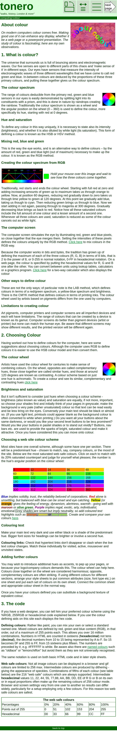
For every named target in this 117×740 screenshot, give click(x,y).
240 (15, 485)
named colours (97, 647)
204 (50, 481)
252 (32, 485)
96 (68, 473)
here (15, 518)
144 (50, 477)
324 (50, 489)
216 (69, 481)
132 (32, 477)
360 (87, 489)
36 (68, 469)
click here (31, 382)
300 (15, 489)
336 (69, 489)
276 (69, 485)
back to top (58, 728)
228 (87, 481)
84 (49, 473)
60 (15, 473)
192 (32, 481)
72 (32, 473)
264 (50, 485)
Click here (75, 242)
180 (15, 481)
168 (87, 477)
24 (49, 469)
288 (87, 485)
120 (15, 477)
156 (69, 477)
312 (32, 489)
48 (87, 469)
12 (32, 469)
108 (87, 473)
